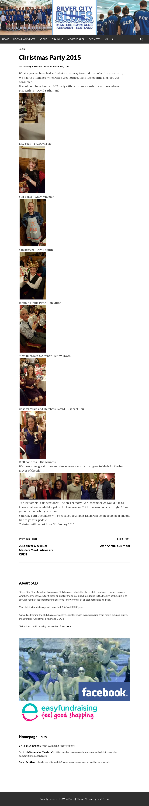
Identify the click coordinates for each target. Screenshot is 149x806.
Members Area (76, 39)
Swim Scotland (27, 762)
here (68, 626)
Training (57, 39)
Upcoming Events (24, 39)
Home (5, 39)
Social (22, 48)
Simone (89, 798)
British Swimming (29, 745)
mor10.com (103, 798)
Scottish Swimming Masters (35, 751)
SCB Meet (94, 39)
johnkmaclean (37, 66)
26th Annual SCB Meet (115, 546)
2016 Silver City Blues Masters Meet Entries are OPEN (36, 550)
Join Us (108, 39)
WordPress (68, 798)
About (43, 39)
